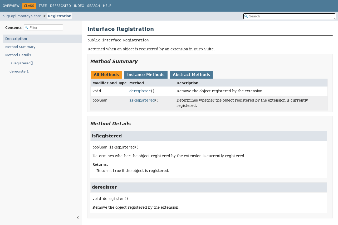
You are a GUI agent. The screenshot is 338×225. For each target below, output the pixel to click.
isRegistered (142, 100)
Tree (43, 6)
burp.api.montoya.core (21, 16)
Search (93, 6)
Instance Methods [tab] (145, 75)
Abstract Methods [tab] (191, 75)
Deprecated (60, 6)
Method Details (18, 55)
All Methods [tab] (106, 75)
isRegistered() (21, 63)
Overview (11, 6)
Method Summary (20, 47)
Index (79, 6)
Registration (59, 16)
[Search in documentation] (289, 16)
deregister (139, 91)
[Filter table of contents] (43, 28)
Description (16, 39)
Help (107, 6)
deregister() (19, 71)
